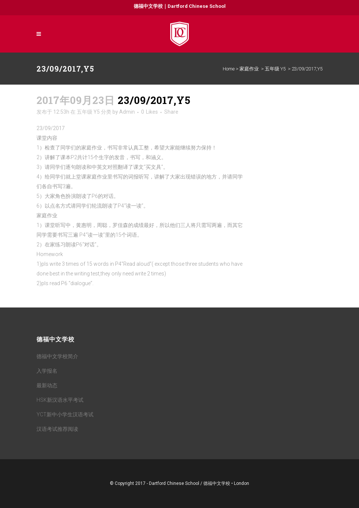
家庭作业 (249, 69)
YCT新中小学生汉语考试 (64, 414)
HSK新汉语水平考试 (59, 400)
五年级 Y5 (275, 69)
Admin (127, 112)
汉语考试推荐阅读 (57, 429)
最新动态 (46, 385)
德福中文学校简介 (57, 356)
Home (229, 69)
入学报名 (46, 371)
